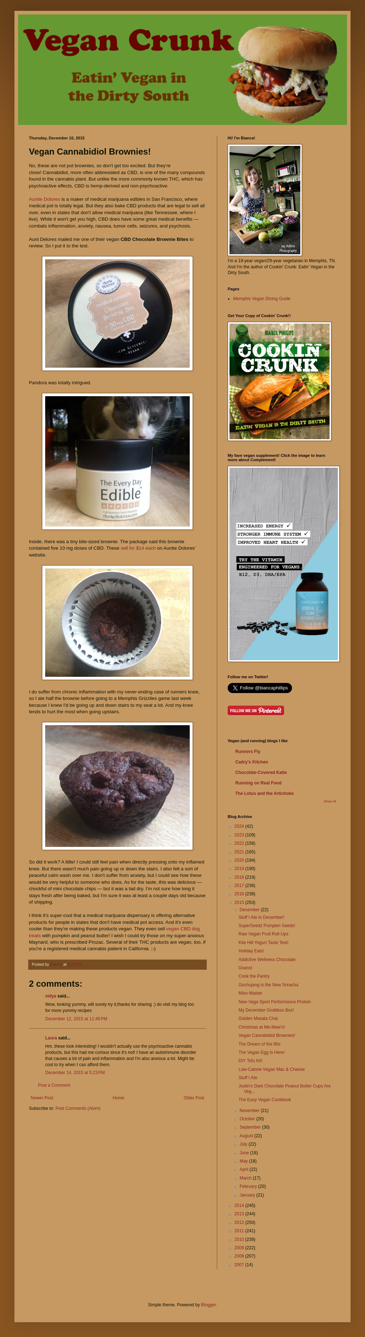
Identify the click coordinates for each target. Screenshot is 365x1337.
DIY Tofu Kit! (250, 1060)
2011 (240, 1230)
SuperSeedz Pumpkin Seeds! (267, 925)
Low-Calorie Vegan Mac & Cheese (272, 1069)
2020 (240, 860)
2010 (240, 1239)
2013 (240, 1213)
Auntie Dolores (44, 199)
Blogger (208, 1304)
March (246, 1178)
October (248, 1118)
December (250, 909)
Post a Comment (54, 1085)
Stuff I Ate (248, 1077)
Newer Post (42, 1097)
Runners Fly (247, 751)
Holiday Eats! (251, 950)
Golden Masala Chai (258, 1018)
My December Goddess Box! (266, 1010)
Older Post (194, 1097)
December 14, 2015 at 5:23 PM (75, 1072)
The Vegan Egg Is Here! (262, 1052)
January (248, 1195)
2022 (240, 843)
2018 (240, 877)
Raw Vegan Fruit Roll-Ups (263, 933)
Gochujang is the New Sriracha (268, 984)
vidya (50, 996)
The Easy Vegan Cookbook (265, 1099)
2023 (240, 835)
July (244, 1144)
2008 (240, 1256)
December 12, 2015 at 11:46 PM (76, 1018)
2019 (240, 868)
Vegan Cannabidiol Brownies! (267, 1035)
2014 (240, 1205)
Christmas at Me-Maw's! (262, 1027)
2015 (240, 902)
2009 (240, 1247)
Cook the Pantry (254, 976)
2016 (240, 893)
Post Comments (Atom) (77, 1108)
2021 (240, 851)
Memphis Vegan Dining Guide (262, 298)
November (250, 1110)
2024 (240, 826)
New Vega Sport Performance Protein (275, 1001)
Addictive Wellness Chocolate (267, 959)
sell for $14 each (138, 548)
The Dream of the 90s (259, 1044)
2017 (240, 885)
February (249, 1186)
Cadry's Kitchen (251, 762)
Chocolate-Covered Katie (261, 772)
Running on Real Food (258, 783)
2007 (240, 1264)
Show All (329, 801)
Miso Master (250, 993)
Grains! (246, 967)
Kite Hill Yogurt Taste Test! (263, 942)
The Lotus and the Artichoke (264, 793)
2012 (240, 1222)
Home (118, 1097)
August (247, 1135)
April (244, 1169)
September (251, 1127)
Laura (51, 1037)
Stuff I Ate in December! (261, 917)
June (245, 1152)
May (244, 1161)
